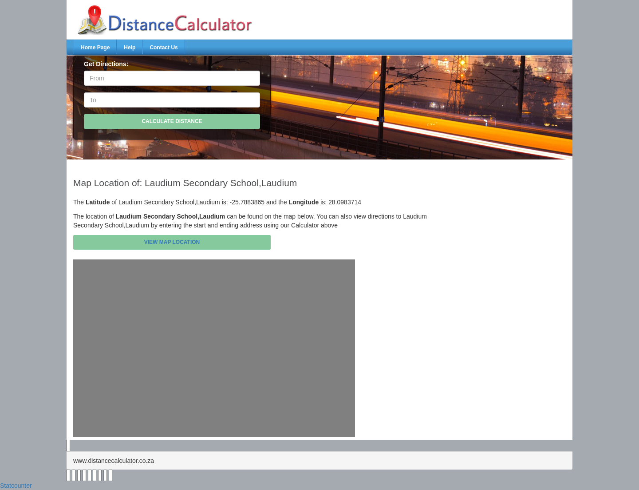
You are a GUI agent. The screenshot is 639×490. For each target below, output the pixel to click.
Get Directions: (106, 64)
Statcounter (16, 485)
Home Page (95, 47)
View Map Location (172, 242)
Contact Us (164, 47)
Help (129, 47)
